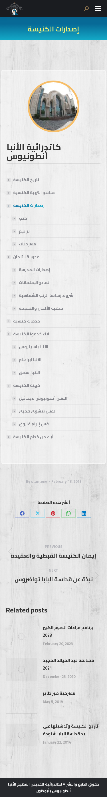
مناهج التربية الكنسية (34, 192)
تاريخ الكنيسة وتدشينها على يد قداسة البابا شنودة (70, 730)
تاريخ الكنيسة (26, 179)
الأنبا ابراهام (30, 359)
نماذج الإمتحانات (34, 282)
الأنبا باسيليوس (33, 347)
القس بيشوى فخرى (37, 411)
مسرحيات (27, 244)
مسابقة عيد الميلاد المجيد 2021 (68, 664)
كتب (23, 218)
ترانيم (24, 231)
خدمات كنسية (26, 321)
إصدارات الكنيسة (26, 205)
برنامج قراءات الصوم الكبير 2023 (68, 631)
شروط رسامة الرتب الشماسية (46, 295)
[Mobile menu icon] (97, 8)
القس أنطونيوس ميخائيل (43, 398)
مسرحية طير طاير (59, 693)
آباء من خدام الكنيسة (33, 436)
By (36, 481)
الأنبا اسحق (29, 372)
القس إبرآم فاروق (35, 424)
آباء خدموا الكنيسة (28, 334)
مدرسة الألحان (23, 257)
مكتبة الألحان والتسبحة (41, 308)
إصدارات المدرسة (34, 269)
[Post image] (21, 636)
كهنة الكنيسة (23, 385)
